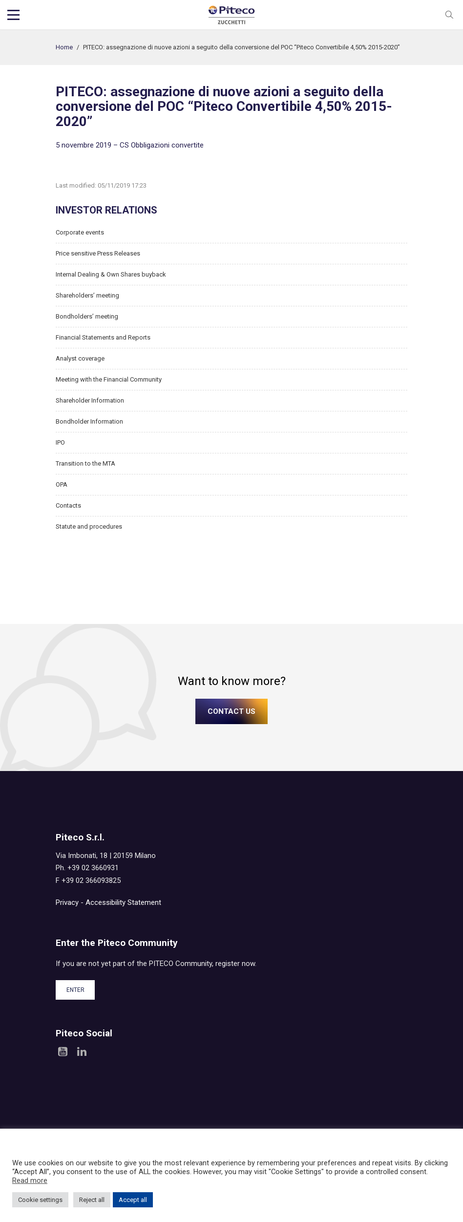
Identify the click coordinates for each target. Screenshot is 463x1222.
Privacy (67, 902)
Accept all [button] (133, 1199)
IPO (60, 442)
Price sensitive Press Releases (98, 253)
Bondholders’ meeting (87, 316)
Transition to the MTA (85, 463)
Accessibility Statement (123, 902)
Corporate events (80, 232)
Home (64, 47)
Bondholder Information (89, 421)
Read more (29, 1180)
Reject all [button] (92, 1199)
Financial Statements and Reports (103, 337)
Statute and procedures (89, 526)
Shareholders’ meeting (87, 295)
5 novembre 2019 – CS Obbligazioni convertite (130, 145)
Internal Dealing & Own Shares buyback (111, 274)
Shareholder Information (90, 400)
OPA (61, 484)
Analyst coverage (80, 358)
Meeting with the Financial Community (109, 379)
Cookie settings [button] (40, 1199)
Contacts (68, 505)
